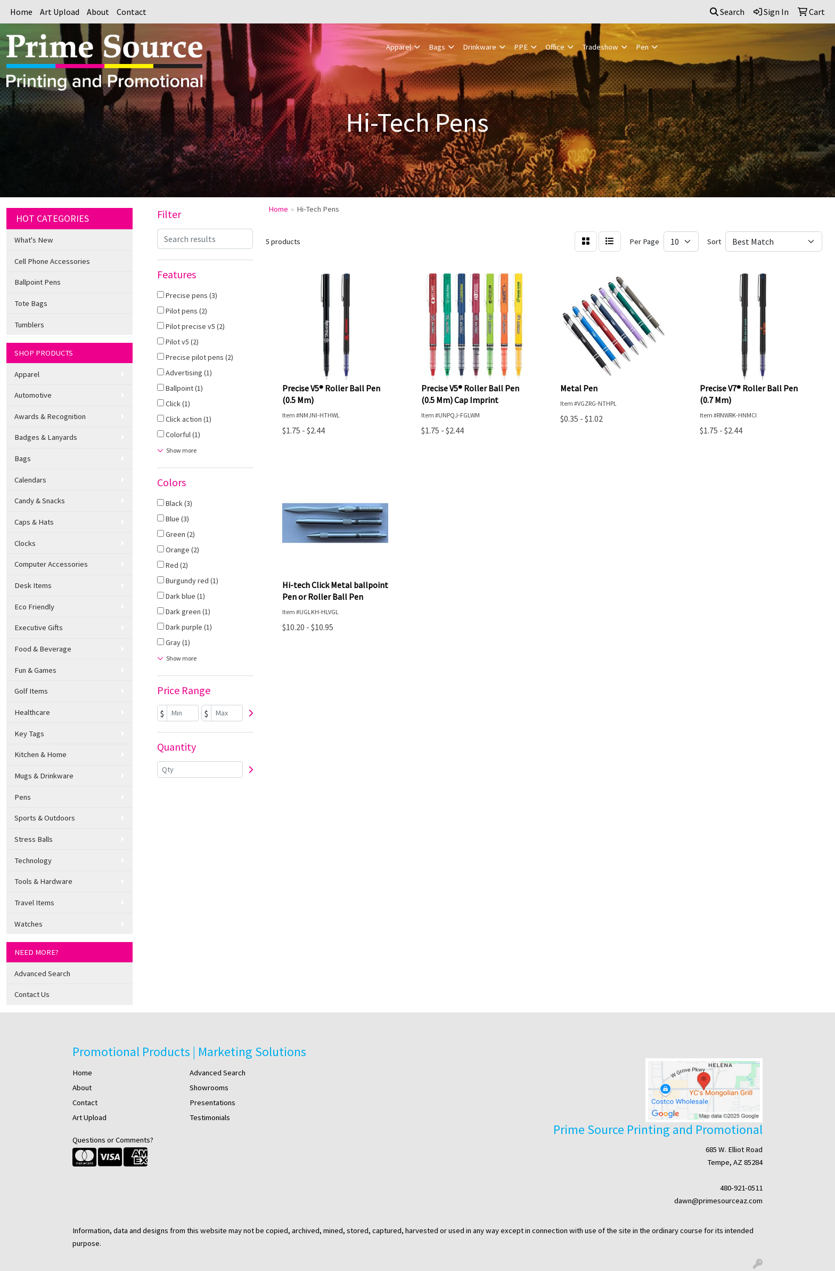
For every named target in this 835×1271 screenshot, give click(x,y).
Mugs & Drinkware (43, 776)
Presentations (212, 1102)
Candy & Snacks (39, 500)
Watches (28, 924)
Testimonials (210, 1117)
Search (727, 11)
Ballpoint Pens (37, 282)
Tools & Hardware (43, 881)
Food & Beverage (42, 649)
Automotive (33, 395)
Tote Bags (30, 303)
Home (21, 11)
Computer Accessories (51, 564)
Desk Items (33, 585)
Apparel (398, 47)
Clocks (25, 543)
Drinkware (479, 47)
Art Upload (59, 11)
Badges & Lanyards (45, 437)
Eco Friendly (34, 607)
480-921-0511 (741, 1188)
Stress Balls (33, 839)
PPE (521, 47)
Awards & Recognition (50, 416)
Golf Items (31, 691)
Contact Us (32, 994)
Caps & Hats (34, 522)
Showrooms (209, 1087)
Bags (437, 47)
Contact (131, 11)
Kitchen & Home (40, 754)
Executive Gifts (38, 627)
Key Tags (29, 733)
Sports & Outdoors (44, 818)
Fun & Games (35, 670)
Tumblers (29, 324)
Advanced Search (42, 973)
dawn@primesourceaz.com (718, 1200)
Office (554, 47)
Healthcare (32, 712)
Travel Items (34, 902)
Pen (642, 47)
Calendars (30, 480)
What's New (33, 240)
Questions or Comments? (112, 1140)
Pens (22, 797)
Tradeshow (600, 47)
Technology (33, 860)
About (98, 11)
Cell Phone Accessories (52, 261)
